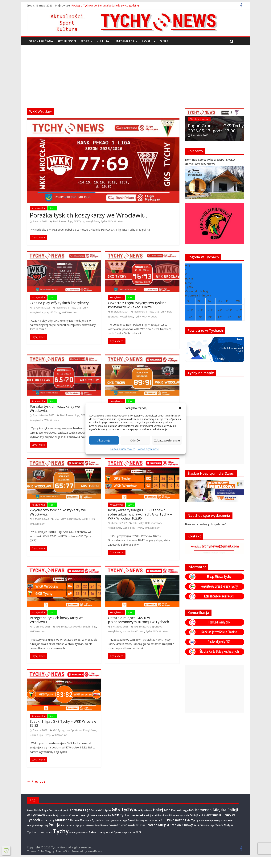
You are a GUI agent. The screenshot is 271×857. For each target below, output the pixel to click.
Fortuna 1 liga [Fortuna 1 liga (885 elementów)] (80, 810)
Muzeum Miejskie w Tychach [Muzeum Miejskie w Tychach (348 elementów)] (85, 820)
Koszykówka (38, 208)
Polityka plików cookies (122, 449)
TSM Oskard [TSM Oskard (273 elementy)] (45, 832)
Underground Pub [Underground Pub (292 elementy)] (78, 832)
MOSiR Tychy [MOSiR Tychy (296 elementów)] (47, 820)
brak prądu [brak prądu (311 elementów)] (63, 810)
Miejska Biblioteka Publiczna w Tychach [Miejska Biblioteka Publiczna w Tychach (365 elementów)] (167, 815)
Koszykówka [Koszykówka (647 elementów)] (88, 815)
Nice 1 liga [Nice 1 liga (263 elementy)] (122, 820)
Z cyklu (147, 41)
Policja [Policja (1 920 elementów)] (54, 824)
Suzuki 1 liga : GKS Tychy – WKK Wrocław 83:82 (63, 723)
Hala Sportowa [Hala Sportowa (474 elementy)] (143, 810)
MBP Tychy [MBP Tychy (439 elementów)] (104, 815)
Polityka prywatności (148, 449)
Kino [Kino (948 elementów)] (167, 810)
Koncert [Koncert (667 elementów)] (74, 815)
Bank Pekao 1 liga (62, 221)
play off (48, 312)
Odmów (135, 440)
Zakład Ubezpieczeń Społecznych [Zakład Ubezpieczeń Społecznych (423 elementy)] (109, 832)
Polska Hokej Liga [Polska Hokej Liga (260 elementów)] (70, 825)
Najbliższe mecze (199, 119)
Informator (125, 41)
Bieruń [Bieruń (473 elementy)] (53, 810)
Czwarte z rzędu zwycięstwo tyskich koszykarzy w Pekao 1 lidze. (137, 304)
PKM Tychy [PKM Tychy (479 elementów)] (192, 820)
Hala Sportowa (153, 523)
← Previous (36, 781)
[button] (180, 408)
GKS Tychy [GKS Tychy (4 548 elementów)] (122, 809)
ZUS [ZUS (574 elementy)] (138, 832)
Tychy (104, 221)
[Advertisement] (135, 74)
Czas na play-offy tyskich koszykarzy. (59, 302)
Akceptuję (103, 440)
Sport (84, 41)
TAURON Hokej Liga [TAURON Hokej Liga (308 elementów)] (204, 825)
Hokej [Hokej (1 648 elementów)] (158, 809)
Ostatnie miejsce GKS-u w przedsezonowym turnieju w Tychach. (139, 619)
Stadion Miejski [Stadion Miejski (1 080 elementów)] (157, 825)
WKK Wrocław (115, 221)
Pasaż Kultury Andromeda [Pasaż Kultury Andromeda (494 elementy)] (144, 820)
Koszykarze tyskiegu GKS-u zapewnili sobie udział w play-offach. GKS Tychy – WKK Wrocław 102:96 (140, 514)
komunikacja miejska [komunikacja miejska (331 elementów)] (57, 815)
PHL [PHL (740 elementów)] (163, 820)
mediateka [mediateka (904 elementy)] (138, 815)
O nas (164, 41)
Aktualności (66, 41)
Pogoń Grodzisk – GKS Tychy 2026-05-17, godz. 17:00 (216, 128)
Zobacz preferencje (167, 440)
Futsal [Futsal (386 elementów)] (94, 810)
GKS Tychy (79, 221)
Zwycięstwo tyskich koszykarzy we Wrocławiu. (58, 512)
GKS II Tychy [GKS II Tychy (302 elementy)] (104, 810)
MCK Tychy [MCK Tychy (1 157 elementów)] (120, 815)
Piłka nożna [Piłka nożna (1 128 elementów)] (175, 820)
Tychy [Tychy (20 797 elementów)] (61, 831)
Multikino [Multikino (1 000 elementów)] (62, 820)
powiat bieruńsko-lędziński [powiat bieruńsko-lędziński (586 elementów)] (127, 825)
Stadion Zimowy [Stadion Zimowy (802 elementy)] (181, 825)
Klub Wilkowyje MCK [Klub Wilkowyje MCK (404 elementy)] (182, 810)
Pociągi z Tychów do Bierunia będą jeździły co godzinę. (105, 5)
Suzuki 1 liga (88, 518)
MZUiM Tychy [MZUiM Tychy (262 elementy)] (109, 820)
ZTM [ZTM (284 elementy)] (132, 832)
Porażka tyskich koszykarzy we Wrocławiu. (88, 215)
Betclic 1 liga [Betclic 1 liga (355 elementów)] (41, 810)
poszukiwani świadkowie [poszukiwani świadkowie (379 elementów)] (94, 825)
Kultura (103, 41)
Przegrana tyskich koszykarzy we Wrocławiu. (57, 619)
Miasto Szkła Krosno (133, 631)
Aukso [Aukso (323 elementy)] (30, 810)
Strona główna (41, 41)
